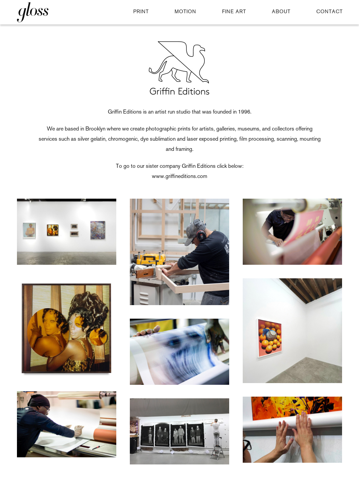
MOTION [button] (185, 12)
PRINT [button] (141, 12)
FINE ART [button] (234, 12)
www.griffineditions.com (179, 176)
